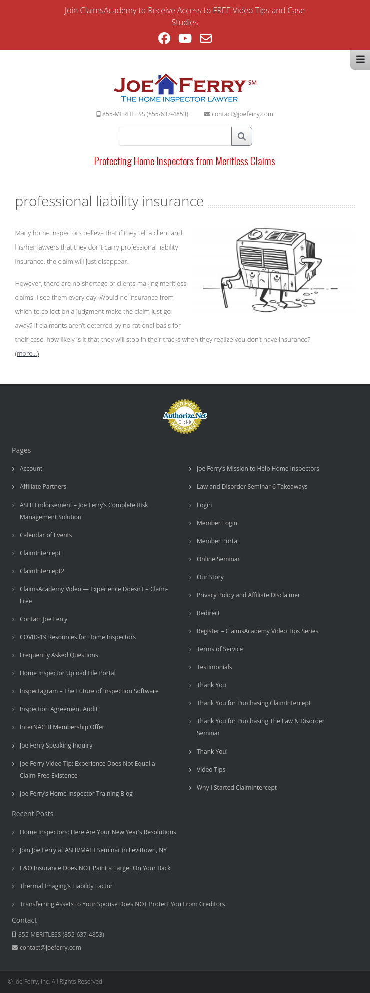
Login (204, 505)
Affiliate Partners (43, 486)
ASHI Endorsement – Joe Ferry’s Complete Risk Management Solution (84, 511)
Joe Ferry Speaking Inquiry (56, 745)
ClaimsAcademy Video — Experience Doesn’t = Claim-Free (94, 595)
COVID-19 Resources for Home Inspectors (78, 637)
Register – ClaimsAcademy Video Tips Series (257, 631)
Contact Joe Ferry (44, 619)
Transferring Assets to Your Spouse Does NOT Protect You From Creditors (122, 904)
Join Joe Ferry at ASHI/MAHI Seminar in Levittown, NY (93, 850)
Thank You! (212, 751)
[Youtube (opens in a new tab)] (185, 39)
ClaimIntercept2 (42, 571)
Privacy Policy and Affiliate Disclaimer (248, 595)
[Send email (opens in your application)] (206, 39)
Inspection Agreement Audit (59, 709)
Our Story (210, 577)
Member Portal (218, 541)
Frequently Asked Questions (59, 655)
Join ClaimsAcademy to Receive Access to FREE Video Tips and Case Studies (185, 16)
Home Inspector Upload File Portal (68, 673)
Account (31, 468)
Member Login (217, 523)
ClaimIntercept (40, 553)
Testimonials (214, 667)
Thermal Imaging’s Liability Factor (66, 886)
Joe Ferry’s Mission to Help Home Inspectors (258, 468)
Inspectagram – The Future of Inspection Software (89, 691)
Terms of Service (220, 649)
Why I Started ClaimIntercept (237, 787)
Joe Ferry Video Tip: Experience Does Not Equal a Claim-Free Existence (88, 769)
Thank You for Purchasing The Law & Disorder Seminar (261, 727)
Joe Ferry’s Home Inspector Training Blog (76, 793)
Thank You (211, 685)
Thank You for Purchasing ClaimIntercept (254, 703)
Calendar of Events (46, 535)
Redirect (208, 613)
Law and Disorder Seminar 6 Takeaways (252, 486)
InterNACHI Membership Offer (62, 727)
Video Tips (211, 769)
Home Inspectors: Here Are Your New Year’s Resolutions (98, 832)
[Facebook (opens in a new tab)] (164, 39)
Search (242, 136)
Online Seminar (218, 559)
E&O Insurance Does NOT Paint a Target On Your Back (95, 868)
